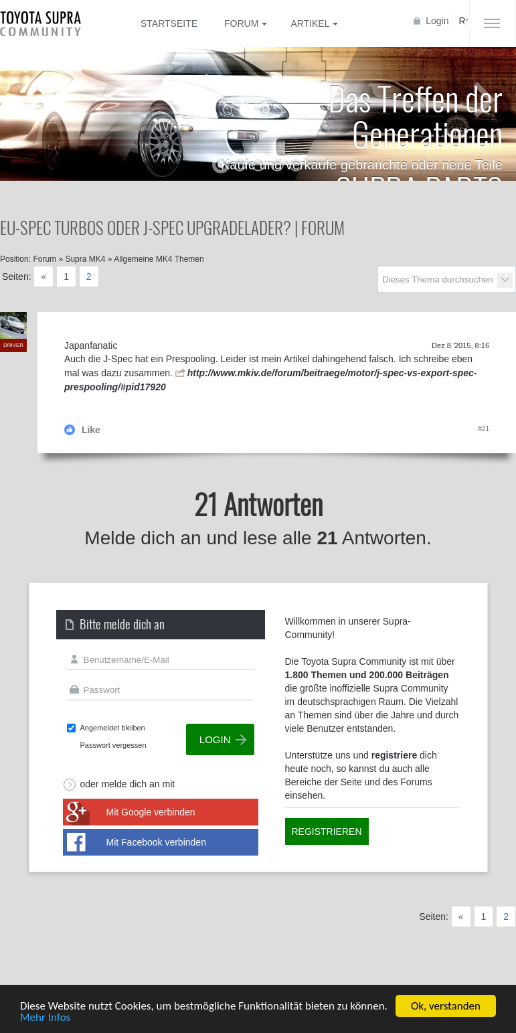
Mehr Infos (45, 1018)
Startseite (169, 23)
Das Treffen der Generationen (415, 114)
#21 (483, 428)
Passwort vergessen (113, 745)
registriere (394, 755)
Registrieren (327, 831)
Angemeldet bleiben (112, 728)
